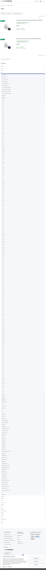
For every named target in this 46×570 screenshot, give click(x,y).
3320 (3, 255)
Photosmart (4, 471)
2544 (3, 204)
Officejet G (4, 438)
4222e (3, 340)
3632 (3, 278)
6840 (3, 379)
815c (3, 111)
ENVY (3, 403)
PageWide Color (5, 463)
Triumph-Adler (3, 519)
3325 (3, 257)
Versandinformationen (8, 538)
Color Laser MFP (5, 79)
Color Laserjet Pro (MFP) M (6, 93)
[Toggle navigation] (1, 0)
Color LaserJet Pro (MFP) (6, 91)
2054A (3, 188)
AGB (18, 537)
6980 (3, 383)
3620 (3, 274)
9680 (3, 391)
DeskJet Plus (4, 399)
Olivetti (2, 512)
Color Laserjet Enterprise (6, 87)
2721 (3, 225)
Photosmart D (4, 478)
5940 (3, 366)
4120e (3, 329)
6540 (3, 375)
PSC (2, 492)
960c (3, 146)
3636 (3, 286)
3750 (3, 313)
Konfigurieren (36, 561)
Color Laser (4, 76)
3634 (3, 282)
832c (3, 118)
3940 (3, 325)
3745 (3, 311)
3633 (3, 280)
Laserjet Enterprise (5, 420)
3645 (3, 294)
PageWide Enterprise (5, 465)
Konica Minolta (3, 510)
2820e (3, 235)
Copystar (2, 504)
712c (3, 105)
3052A (3, 247)
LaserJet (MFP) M (5, 422)
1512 (3, 179)
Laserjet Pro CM (5, 430)
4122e (3, 331)
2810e (3, 233)
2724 (3, 231)
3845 (3, 321)
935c (3, 138)
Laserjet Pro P (4, 434)
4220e (3, 338)
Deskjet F (3, 397)
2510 (3, 198)
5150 (3, 346)
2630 (3, 212)
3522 (3, 268)
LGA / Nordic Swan (7, 544)
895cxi (3, 132)
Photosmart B (4, 473)
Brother (2, 66)
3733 (3, 307)
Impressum (19, 541)
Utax (2, 521)
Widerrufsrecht (20, 543)
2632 (3, 214)
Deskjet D (3, 395)
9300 (3, 385)
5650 (3, 354)
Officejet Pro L (4, 457)
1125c (3, 169)
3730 (3, 303)
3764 (3, 319)
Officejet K (4, 445)
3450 (3, 264)
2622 (3, 210)
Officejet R (4, 447)
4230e (3, 342)
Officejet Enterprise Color (6, 451)
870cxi (3, 124)
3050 (3, 245)
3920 (3, 323)
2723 (3, 229)
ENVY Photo (4, 406)
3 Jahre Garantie (7, 542)
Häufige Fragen (7, 534)
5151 (3, 348)
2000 (3, 183)
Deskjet (3, 97)
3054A (3, 249)
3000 (3, 243)
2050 (3, 185)
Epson (2, 70)
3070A (3, 253)
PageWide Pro (4, 469)
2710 (3, 220)
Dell (1, 506)
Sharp (2, 517)
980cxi (3, 151)
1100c (3, 163)
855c (3, 122)
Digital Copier (4, 401)
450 (3, 99)
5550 (3, 350)
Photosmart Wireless (5, 490)
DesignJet (3, 95)
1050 (3, 161)
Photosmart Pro (4, 488)
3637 (3, 288)
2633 (3, 216)
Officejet (3, 436)
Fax (2, 410)
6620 (3, 377)
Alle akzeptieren (36, 558)
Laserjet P (3, 424)
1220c (3, 173)
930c (3, 134)
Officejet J (3, 443)
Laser (3, 412)
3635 (3, 284)
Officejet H (4, 440)
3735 (3, 309)
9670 (3, 389)
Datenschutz (19, 535)
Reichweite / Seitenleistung (9, 540)
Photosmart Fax (4, 482)
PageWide (3, 461)
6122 (3, 369)
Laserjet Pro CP (4, 432)
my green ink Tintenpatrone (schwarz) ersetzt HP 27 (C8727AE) (29, 20)
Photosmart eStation (5, 480)
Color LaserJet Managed (6, 89)
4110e (3, 327)
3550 (3, 272)
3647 (3, 297)
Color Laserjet (4, 81)
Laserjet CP (4, 418)
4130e (3, 334)
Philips (2, 515)
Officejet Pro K (4, 455)
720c (3, 107)
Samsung (2, 502)
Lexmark (2, 498)
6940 (3, 381)
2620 (3, 208)
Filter (3, 13)
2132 (3, 192)
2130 (3, 190)
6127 (3, 371)
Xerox (2, 523)
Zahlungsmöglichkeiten (8, 536)
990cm (3, 153)
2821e (3, 237)
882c (3, 128)
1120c (3, 167)
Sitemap (18, 539)
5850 (3, 364)
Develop (2, 508)
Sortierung (9, 13)
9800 (3, 393)
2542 (3, 202)
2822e (3, 239)
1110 (3, 165)
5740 (3, 360)
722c (3, 109)
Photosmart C (4, 475)
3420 (3, 260)
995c (3, 155)
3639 (3, 292)
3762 (3, 317)
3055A (3, 251)
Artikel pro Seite (17, 13)
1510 (3, 177)
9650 (3, 387)
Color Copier (4, 74)
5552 (3, 352)
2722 (3, 227)
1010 (3, 159)
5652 (3, 356)
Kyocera (2, 496)
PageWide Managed (5, 467)
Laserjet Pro (4, 426)
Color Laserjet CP (5, 85)
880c (3, 126)
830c (3, 116)
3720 (3, 301)
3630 (3, 276)
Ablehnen (36, 564)
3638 (3, 290)
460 (3, 101)
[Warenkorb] (42, 1)
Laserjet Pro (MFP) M (5, 428)
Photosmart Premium (6, 486)
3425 (3, 262)
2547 (3, 206)
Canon (2, 68)
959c (3, 144)
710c (3, 103)
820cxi (3, 114)
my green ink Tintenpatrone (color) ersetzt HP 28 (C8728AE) (28, 38)
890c (3, 130)
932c (3, 136)
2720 (3, 222)
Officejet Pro (4, 453)
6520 (3, 373)
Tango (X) (3, 494)
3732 (3, 305)
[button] (35, 1)
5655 (3, 358)
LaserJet (3, 416)
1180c (3, 171)
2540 (3, 200)
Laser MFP (3, 414)
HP (1, 72)
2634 (3, 218)
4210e (3, 336)
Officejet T (3, 449)
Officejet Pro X (4, 459)
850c (3, 120)
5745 (3, 362)
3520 (3, 266)
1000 (3, 157)
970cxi (3, 148)
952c (3, 142)
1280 (3, 175)
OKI (1, 500)
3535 (3, 270)
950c (3, 140)
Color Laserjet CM (5, 83)
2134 (3, 194)
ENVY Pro (3, 408)
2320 (3, 196)
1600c (3, 181)
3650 (3, 299)
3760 (3, 315)
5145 (3, 344)
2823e (3, 241)
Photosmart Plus (5, 484)
